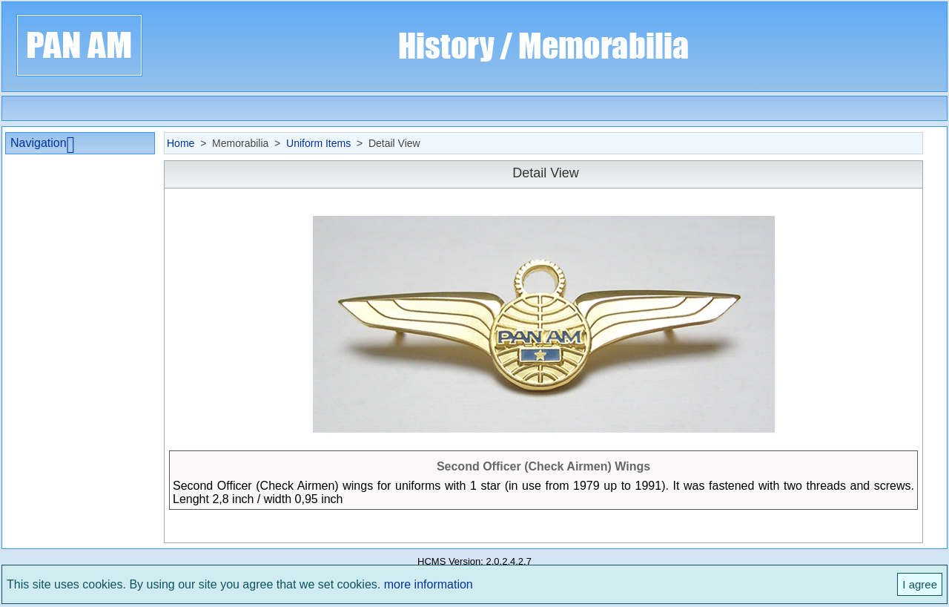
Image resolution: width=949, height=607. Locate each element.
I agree (919, 584)
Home (180, 143)
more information (428, 584)
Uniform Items (318, 143)
